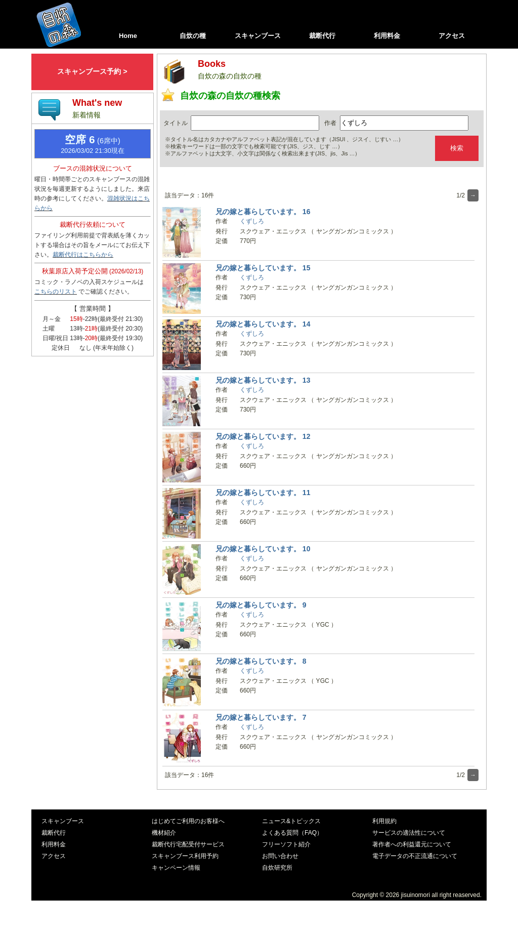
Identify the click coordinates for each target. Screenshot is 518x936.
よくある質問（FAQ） (292, 832)
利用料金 (387, 35)
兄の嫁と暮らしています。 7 (261, 717)
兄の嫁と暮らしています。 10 (263, 549)
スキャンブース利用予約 (185, 856)
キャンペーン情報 (176, 867)
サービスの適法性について (408, 832)
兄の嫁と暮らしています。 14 (263, 324)
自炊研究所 (277, 867)
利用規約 (384, 821)
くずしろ (252, 221)
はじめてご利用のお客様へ (188, 821)
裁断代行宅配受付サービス (188, 844)
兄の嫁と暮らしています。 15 (263, 268)
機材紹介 (164, 832)
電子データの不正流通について (414, 856)
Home (128, 35)
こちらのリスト (55, 291)
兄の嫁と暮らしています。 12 (263, 436)
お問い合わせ (280, 856)
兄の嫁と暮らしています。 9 (261, 605)
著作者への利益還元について (411, 844)
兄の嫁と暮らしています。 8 (261, 661)
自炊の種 (193, 35)
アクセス (452, 35)
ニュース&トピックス (291, 821)
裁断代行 (322, 35)
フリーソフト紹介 (286, 844)
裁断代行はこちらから (83, 254)
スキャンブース (258, 35)
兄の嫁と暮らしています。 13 (263, 380)
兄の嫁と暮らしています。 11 (263, 493)
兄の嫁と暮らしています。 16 (263, 212)
